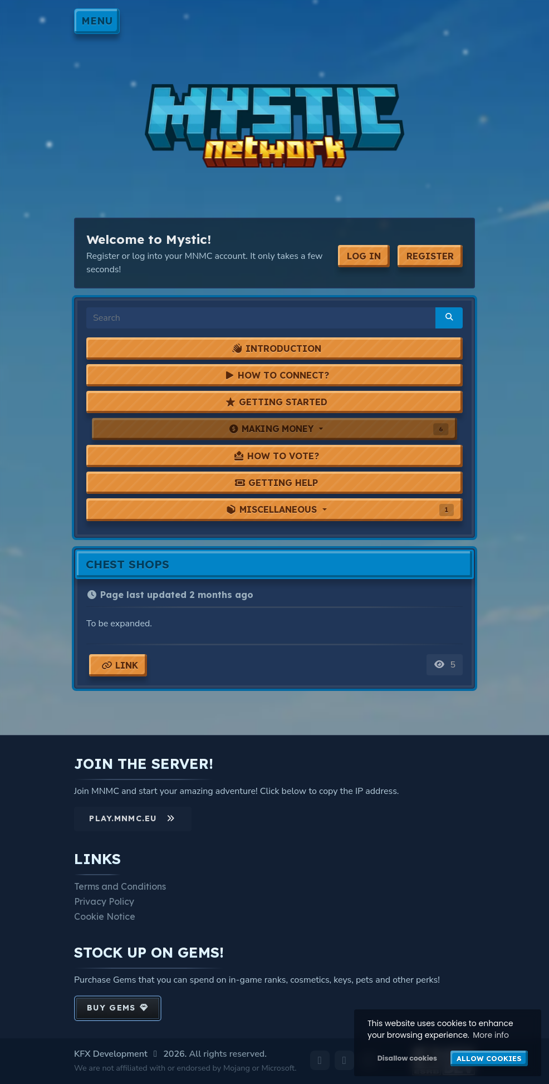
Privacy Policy (104, 901)
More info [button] (491, 1035)
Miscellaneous (340, 510)
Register (430, 256)
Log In (364, 256)
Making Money (338, 429)
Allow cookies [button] (489, 1058)
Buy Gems (118, 1008)
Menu (96, 20)
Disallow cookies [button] (407, 1058)
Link (119, 665)
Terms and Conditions (120, 886)
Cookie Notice (104, 916)
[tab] (274, 348)
